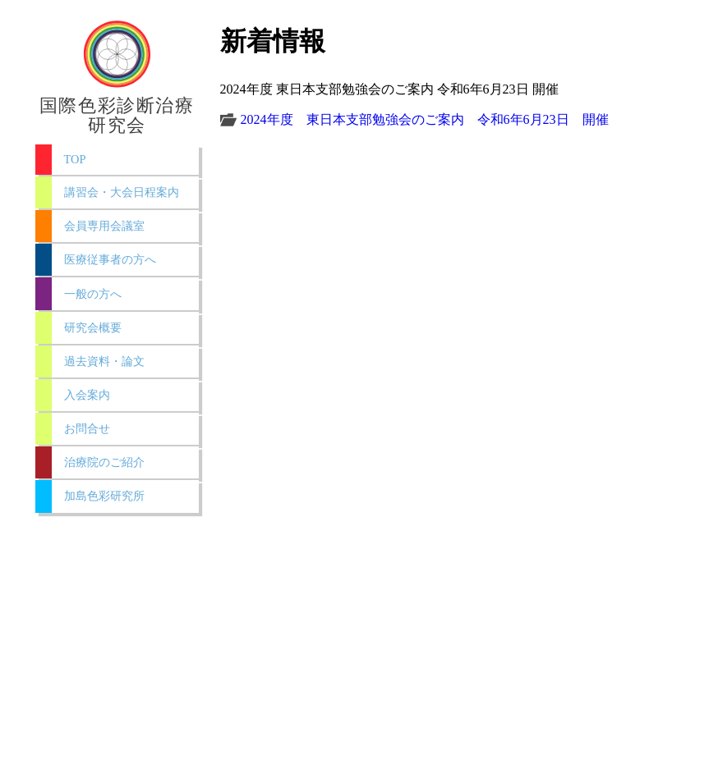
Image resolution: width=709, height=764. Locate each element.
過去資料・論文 (104, 361)
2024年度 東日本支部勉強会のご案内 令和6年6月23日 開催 (425, 119)
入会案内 (87, 394)
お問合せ (87, 428)
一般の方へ (93, 293)
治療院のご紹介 (104, 462)
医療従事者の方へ (110, 259)
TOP (75, 159)
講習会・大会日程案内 (121, 192)
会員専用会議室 (104, 225)
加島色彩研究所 (104, 495)
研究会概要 (93, 327)
